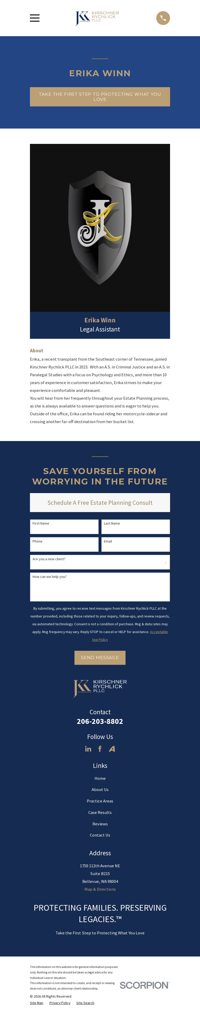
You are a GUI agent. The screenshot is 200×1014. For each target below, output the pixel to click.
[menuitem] (36, 1003)
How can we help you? (50, 577)
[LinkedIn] (88, 749)
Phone (37, 541)
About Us (100, 789)
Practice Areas (100, 801)
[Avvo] (112, 749)
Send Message (100, 657)
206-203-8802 (100, 721)
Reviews (100, 824)
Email (108, 541)
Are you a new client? (49, 559)
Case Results (100, 812)
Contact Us (100, 835)
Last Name (112, 523)
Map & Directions (100, 889)
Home (100, 778)
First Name (41, 523)
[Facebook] (100, 749)
